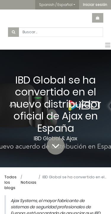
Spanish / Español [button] (56, 4)
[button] (95, 5)
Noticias (28, 182)
